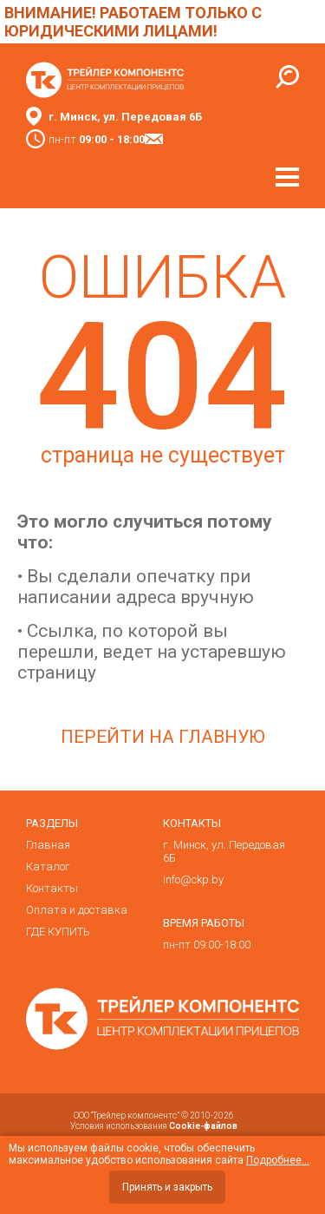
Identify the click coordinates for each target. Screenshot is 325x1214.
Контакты (52, 888)
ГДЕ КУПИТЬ (58, 931)
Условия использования (153, 1126)
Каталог (48, 866)
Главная (48, 844)
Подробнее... (277, 1160)
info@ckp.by (193, 879)
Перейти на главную (163, 736)
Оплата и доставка (76, 909)
